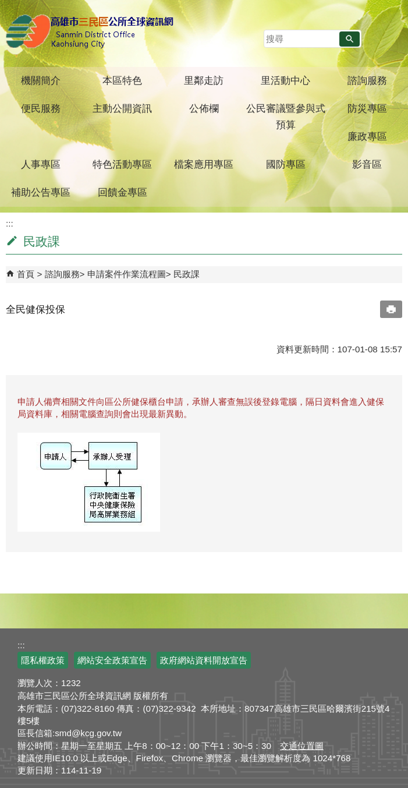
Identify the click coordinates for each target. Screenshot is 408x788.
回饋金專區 (122, 192)
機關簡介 (41, 80)
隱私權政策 (43, 660)
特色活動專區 (122, 164)
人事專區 (41, 164)
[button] (349, 39)
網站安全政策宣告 (112, 660)
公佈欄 (204, 108)
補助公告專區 (40, 192)
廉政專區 (367, 136)
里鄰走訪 (203, 80)
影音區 (367, 164)
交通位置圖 (302, 746)
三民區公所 (91, 32)
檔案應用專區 (203, 164)
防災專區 (367, 108)
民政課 (186, 274)
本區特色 (122, 80)
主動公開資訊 (122, 108)
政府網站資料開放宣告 (203, 660)
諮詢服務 (367, 80)
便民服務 (41, 108)
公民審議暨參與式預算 (285, 116)
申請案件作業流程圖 (126, 274)
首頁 (25, 274)
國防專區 (286, 164)
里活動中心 (285, 80)
